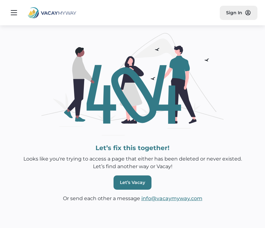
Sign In (238, 13)
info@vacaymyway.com (171, 198)
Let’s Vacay (132, 182)
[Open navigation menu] (14, 13)
